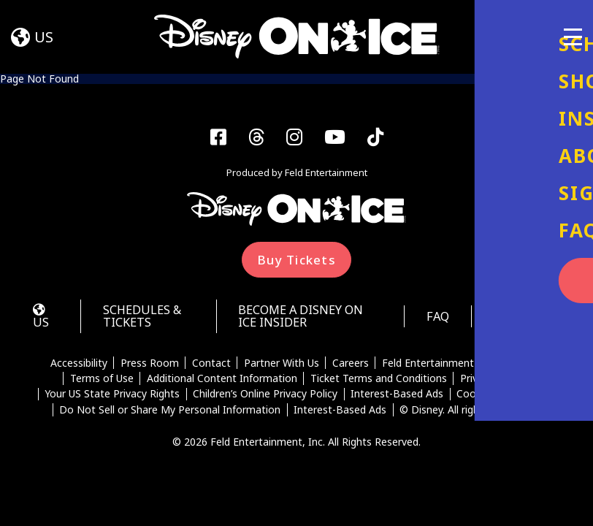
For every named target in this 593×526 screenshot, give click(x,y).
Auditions (524, 318)
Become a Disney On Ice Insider (303, 318)
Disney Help (516, 366)
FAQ (433, 318)
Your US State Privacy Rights (111, 397)
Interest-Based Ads (397, 397)
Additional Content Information (221, 381)
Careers (350, 366)
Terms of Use (101, 381)
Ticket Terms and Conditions (378, 381)
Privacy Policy (492, 381)
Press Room (149, 366)
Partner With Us (281, 366)
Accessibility (77, 366)
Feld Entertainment (429, 366)
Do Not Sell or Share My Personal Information (169, 412)
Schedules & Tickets (145, 318)
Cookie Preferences (503, 397)
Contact (210, 366)
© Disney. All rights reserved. (467, 412)
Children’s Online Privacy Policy (265, 397)
